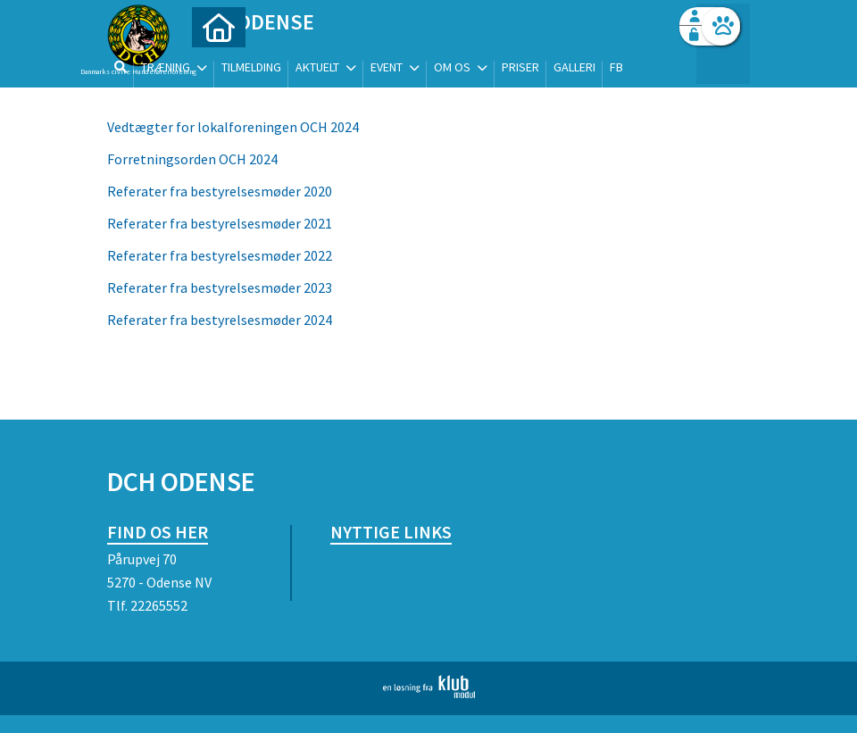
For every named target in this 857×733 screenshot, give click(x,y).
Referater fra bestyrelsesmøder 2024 (219, 320)
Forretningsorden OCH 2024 (192, 159)
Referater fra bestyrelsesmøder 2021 (221, 223)
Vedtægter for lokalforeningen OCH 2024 (233, 127)
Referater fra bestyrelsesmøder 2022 (219, 255)
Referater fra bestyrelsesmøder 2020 (219, 191)
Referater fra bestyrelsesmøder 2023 (219, 287)
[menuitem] (218, 60)
